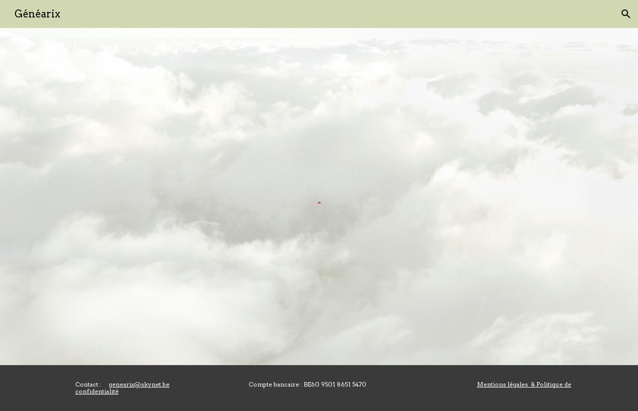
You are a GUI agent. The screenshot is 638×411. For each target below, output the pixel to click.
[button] (626, 14)
